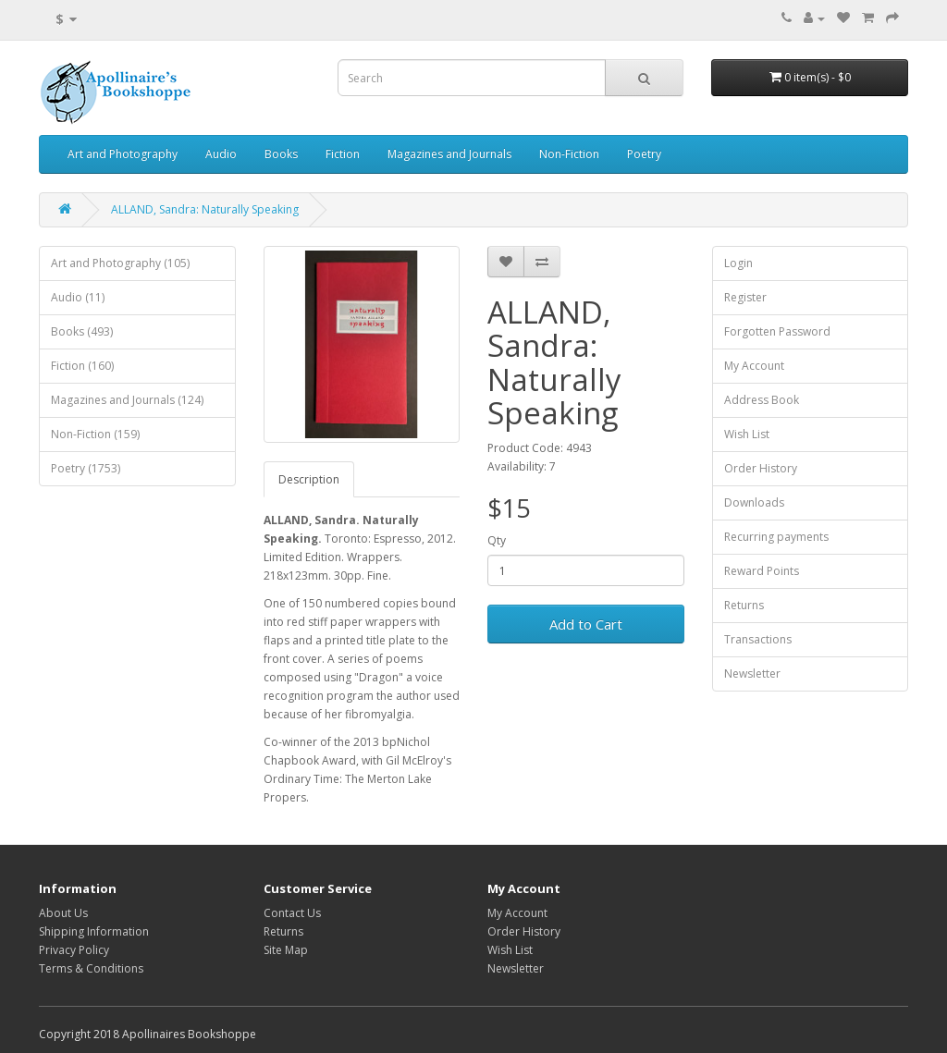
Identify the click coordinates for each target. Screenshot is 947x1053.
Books (281, 154)
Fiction (343, 154)
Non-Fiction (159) (95, 434)
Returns (744, 605)
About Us (63, 913)
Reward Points (761, 571)
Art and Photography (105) (120, 263)
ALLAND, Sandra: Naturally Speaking (205, 209)
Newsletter (752, 673)
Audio (221, 154)
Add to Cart (585, 624)
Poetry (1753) (85, 468)
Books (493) (82, 331)
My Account (754, 365)
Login (738, 263)
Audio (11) (78, 297)
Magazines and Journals (449, 154)
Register (745, 297)
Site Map (286, 950)
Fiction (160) (82, 365)
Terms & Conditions (91, 968)
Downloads (754, 502)
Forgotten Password (777, 331)
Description (308, 479)
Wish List (746, 434)
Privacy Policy (74, 950)
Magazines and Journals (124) (127, 400)
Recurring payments (776, 537)
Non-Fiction (569, 154)
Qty (496, 540)
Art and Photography (123, 154)
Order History (760, 468)
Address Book (761, 400)
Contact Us (292, 913)
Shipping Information (94, 931)
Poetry (644, 154)
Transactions (758, 639)
